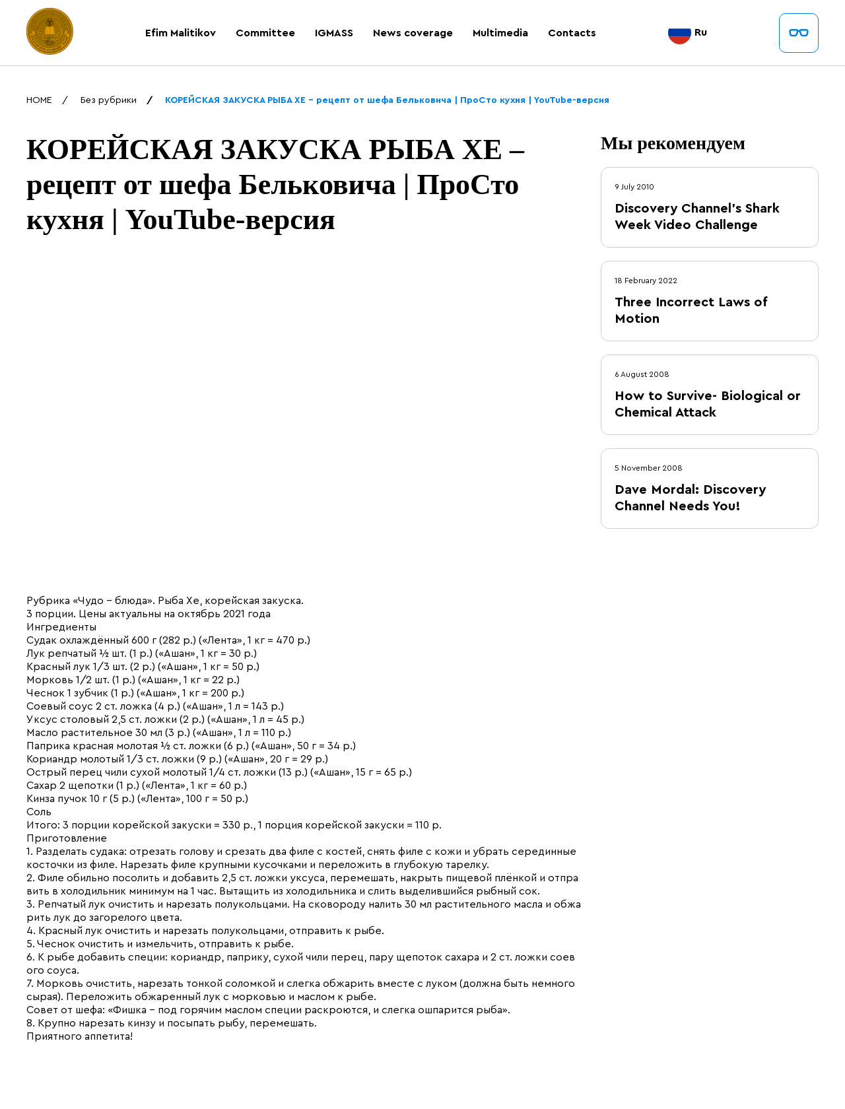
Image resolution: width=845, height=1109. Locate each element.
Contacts (572, 33)
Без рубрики (109, 100)
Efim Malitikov (180, 33)
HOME (39, 100)
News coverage (413, 33)
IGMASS (334, 33)
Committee (265, 33)
